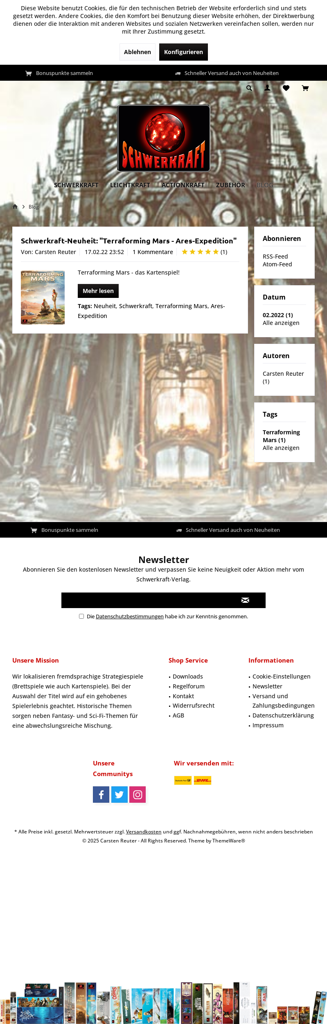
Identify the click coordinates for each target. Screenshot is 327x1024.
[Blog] (265, 185)
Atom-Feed (277, 264)
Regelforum (189, 686)
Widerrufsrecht (193, 705)
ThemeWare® (228, 840)
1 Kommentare (153, 252)
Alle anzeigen (281, 323)
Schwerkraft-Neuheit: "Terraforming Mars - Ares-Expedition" (129, 240)
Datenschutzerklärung (283, 715)
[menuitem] (305, 88)
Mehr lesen (98, 291)
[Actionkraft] (183, 185)
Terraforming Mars (181, 306)
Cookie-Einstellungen (282, 676)
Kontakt (183, 696)
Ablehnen (137, 52)
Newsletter (267, 686)
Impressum (268, 725)
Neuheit (105, 306)
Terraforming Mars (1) (281, 436)
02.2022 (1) (278, 315)
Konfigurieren (183, 52)
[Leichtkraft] (130, 185)
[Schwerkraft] (76, 185)
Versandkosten (144, 831)
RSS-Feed (275, 256)
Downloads (188, 676)
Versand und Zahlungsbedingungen (284, 701)
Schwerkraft (135, 306)
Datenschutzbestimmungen (130, 616)
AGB (178, 715)
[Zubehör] (230, 185)
